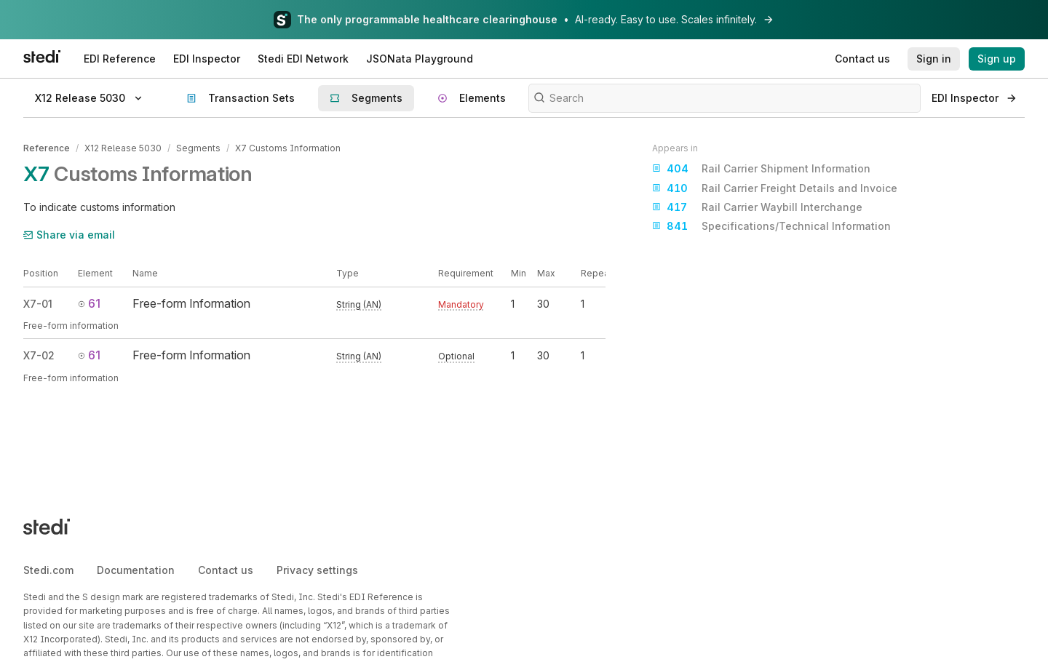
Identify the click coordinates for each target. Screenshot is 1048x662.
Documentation (136, 570)
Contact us (225, 570)
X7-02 (39, 355)
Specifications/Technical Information (771, 226)
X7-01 (37, 304)
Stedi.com (48, 570)
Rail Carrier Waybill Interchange (757, 207)
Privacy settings (317, 570)
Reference (46, 148)
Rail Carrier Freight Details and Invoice (774, 188)
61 (89, 303)
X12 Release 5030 (123, 148)
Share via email (69, 234)
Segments (198, 148)
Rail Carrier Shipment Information (761, 169)
